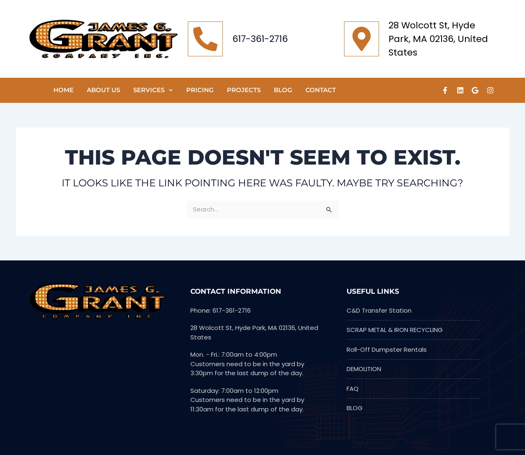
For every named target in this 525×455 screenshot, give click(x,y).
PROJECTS (244, 90)
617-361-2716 (260, 38)
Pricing (200, 90)
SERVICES (153, 90)
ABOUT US (103, 90)
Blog (283, 90)
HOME (63, 90)
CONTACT (320, 90)
